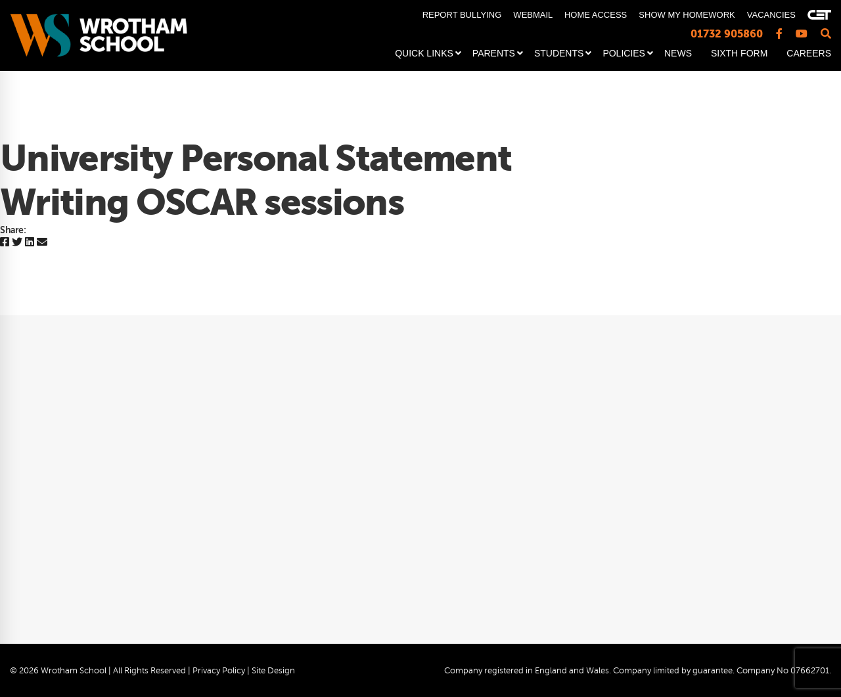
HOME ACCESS (595, 15)
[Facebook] (4, 243)
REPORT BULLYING (462, 15)
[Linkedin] (29, 243)
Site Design (273, 670)
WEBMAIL (532, 15)
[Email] (42, 243)
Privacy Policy (219, 670)
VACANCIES (771, 15)
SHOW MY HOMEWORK (687, 15)
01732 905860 (727, 34)
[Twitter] (17, 243)
